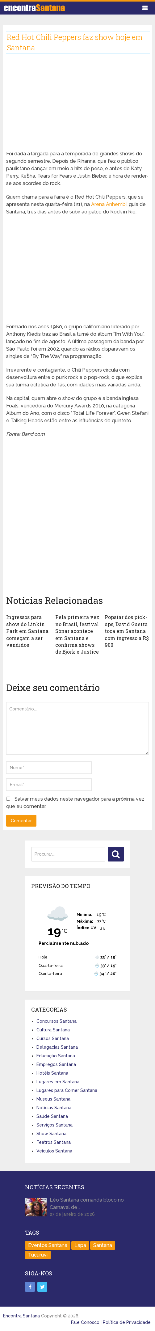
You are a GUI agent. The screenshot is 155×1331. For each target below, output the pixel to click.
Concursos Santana (56, 1021)
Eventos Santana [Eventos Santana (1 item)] (47, 1245)
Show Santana (51, 1133)
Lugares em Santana (57, 1081)
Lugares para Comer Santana (66, 1090)
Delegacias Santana (57, 1047)
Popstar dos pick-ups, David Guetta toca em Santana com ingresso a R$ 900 (127, 631)
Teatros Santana (53, 1142)
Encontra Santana (21, 1315)
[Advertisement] (77, 107)
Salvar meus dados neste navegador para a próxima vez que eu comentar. (75, 802)
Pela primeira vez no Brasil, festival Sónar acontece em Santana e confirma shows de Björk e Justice (77, 634)
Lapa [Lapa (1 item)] (80, 1245)
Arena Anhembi (109, 204)
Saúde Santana (52, 1116)
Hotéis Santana (52, 1073)
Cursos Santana (52, 1038)
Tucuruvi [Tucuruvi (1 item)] (38, 1255)
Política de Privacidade (127, 1322)
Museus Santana (53, 1099)
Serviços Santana (54, 1125)
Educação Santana (55, 1055)
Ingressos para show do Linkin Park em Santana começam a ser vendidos (27, 631)
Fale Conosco (85, 1322)
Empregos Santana (56, 1064)
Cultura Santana (53, 1029)
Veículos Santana (54, 1150)
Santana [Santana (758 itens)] (102, 1245)
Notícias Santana (53, 1107)
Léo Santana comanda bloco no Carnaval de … (87, 1203)
